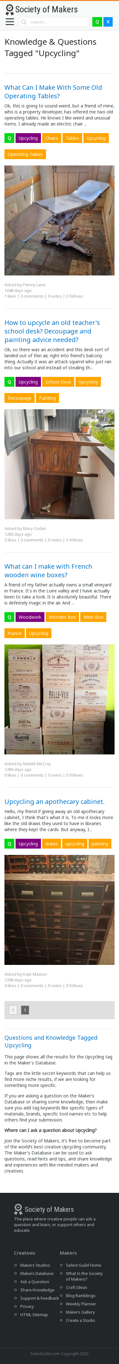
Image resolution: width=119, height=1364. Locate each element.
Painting (47, 398)
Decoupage (19, 398)
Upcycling (28, 138)
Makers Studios (35, 1265)
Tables (72, 138)
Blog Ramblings (81, 1295)
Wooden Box (62, 617)
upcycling (74, 844)
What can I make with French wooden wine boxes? (48, 570)
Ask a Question (34, 1281)
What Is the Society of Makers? (84, 1276)
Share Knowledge (37, 1290)
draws (51, 844)
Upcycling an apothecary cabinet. (54, 801)
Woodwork (30, 617)
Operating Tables (25, 154)
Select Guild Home (83, 1265)
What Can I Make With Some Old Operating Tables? (53, 91)
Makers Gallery (80, 1312)
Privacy (27, 1306)
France (15, 633)
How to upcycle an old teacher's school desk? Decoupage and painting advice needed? (52, 331)
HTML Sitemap (34, 1314)
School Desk (58, 382)
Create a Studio (80, 1320)
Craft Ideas (76, 1287)
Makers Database (37, 1273)
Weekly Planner (81, 1304)
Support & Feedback (39, 1298)
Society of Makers (46, 9)
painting (100, 844)
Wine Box (93, 617)
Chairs (51, 138)
